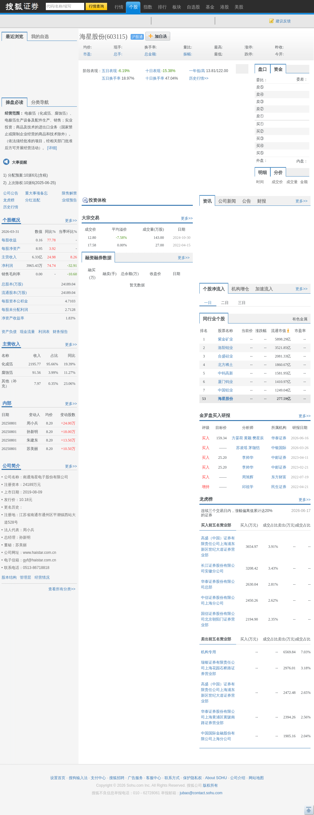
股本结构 (9, 577)
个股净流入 (214, 288)
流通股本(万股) (14, 292)
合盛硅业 (225, 356)
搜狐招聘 (116, 778)
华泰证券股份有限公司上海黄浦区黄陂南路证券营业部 (218, 717)
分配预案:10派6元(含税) (28, 175)
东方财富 (278, 477)
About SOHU (216, 778)
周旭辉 (247, 477)
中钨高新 (225, 373)
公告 (246, 201)
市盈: (87, 54)
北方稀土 (225, 365)
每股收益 (9, 240)
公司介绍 (237, 778)
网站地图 (256, 778)
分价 (278, 172)
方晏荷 (238, 438)
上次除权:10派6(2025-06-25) (32, 183)
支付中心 (98, 778)
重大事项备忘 (36, 193)
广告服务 (135, 778)
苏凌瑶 (242, 448)
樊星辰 (258, 438)
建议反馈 (283, 21)
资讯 (207, 201)
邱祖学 (247, 487)
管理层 (25, 577)
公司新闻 (227, 201)
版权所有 (210, 785)
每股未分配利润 (15, 309)
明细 (262, 172)
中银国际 (278, 448)
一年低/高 (197, 71)
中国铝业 (225, 390)
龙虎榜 (8, 200)
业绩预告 (69, 200)
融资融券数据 (98, 257)
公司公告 (10, 193)
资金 (278, 69)
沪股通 (137, 37)
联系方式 (172, 778)
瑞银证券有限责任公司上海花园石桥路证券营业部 (218, 668)
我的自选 (40, 36)
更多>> (71, 220)
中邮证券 (278, 457)
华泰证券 (278, 438)
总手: (118, 54)
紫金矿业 (225, 339)
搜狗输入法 (78, 778)
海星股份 (92, 36)
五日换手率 (111, 78)
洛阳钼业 (225, 348)
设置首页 (57, 778)
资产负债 (9, 331)
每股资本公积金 (15, 301)
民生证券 (278, 487)
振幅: (187, 54)
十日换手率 (154, 78)
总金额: (150, 54)
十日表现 (152, 71)
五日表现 (109, 71)
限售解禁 (69, 193)
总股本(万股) (12, 284)
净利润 (7, 265)
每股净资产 (11, 248)
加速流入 (264, 288)
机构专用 (208, 652)
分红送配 (32, 200)
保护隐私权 (192, 778)
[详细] (52, 148)
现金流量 (27, 331)
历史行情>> (198, 78)
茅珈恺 (254, 448)
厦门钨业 (225, 381)
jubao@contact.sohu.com (201, 793)
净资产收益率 (13, 318)
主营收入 (9, 257)
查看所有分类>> (61, 589)
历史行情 (10, 207)
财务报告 (60, 331)
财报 (261, 201)
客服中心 (153, 778)
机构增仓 (240, 288)
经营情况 (42, 577)
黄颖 (248, 438)
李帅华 (247, 457)
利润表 (44, 331)
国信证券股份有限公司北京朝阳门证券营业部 (218, 619)
